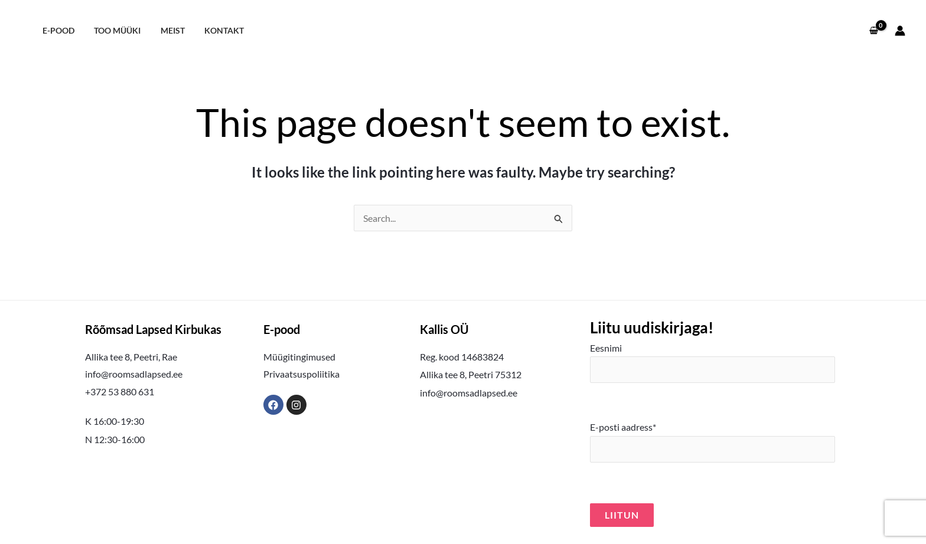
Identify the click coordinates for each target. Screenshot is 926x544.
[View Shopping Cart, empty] (873, 30)
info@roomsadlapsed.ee (133, 373)
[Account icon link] (900, 30)
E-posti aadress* (712, 442)
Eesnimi (712, 363)
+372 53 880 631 (119, 391)
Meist (166, 30)
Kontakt (214, 30)
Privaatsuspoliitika (301, 373)
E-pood (57, 30)
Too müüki (113, 30)
